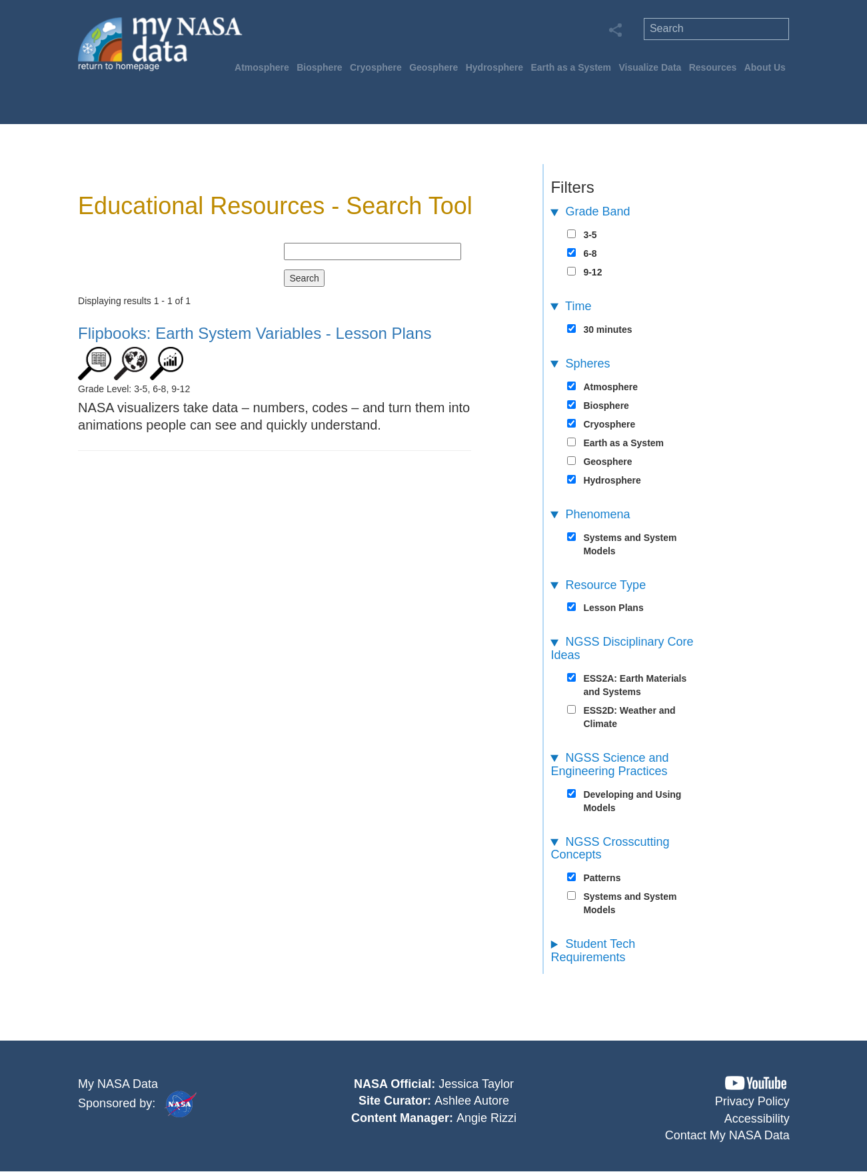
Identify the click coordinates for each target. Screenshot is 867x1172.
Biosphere (319, 67)
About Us (765, 67)
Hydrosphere (494, 67)
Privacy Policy (752, 1101)
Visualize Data (649, 67)
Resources (713, 67)
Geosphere (433, 67)
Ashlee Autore (471, 1100)
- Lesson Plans (254, 333)
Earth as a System (570, 67)
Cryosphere (376, 67)
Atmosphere (262, 67)
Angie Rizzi (486, 1118)
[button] (755, 1083)
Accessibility (757, 1118)
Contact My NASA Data (727, 1135)
